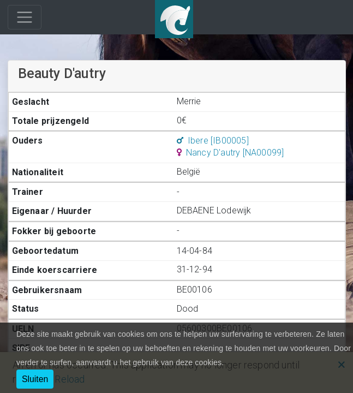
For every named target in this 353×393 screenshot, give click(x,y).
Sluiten (35, 379)
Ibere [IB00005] (213, 140)
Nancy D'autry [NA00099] (230, 152)
